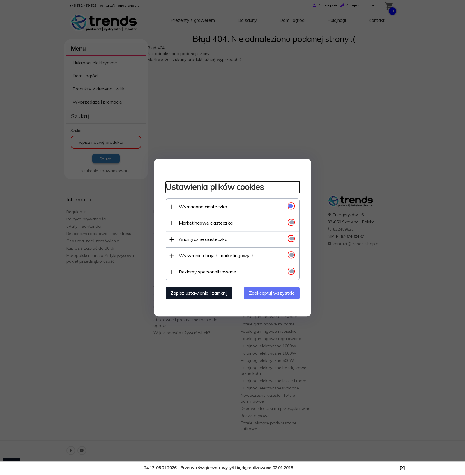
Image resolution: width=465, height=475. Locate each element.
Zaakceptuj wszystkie (272, 293)
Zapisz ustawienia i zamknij (199, 293)
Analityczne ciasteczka (203, 239)
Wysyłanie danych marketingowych (216, 255)
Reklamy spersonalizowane (207, 272)
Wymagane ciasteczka (203, 206)
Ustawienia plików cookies (215, 187)
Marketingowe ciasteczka (206, 223)
